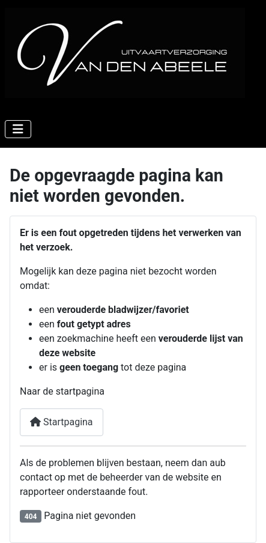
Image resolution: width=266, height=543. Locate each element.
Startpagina (61, 422)
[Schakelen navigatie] (18, 129)
